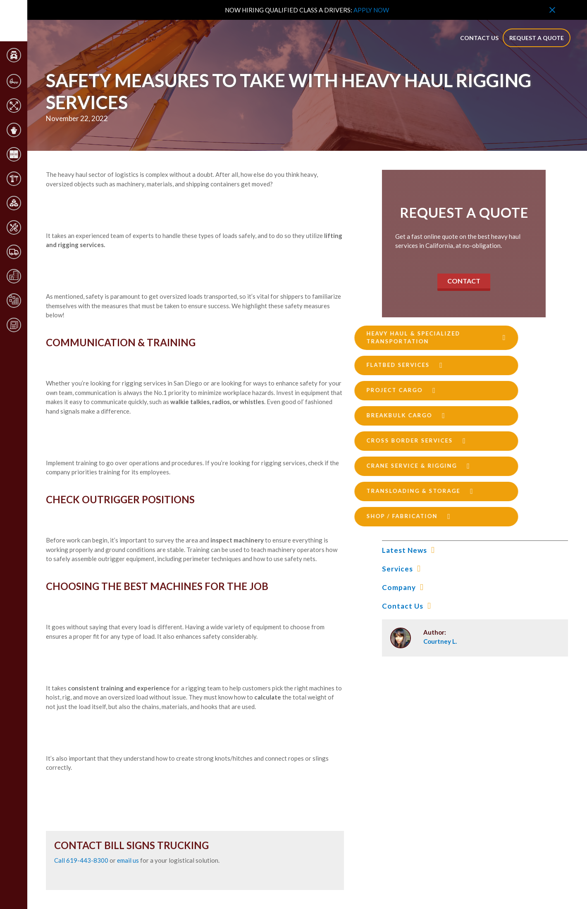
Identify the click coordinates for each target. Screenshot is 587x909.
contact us (479, 37)
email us (128, 860)
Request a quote (536, 37)
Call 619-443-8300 (82, 860)
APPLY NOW (371, 10)
